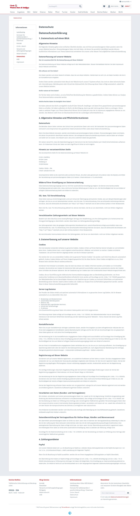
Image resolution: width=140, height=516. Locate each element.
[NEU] (29, 12)
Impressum (20, 62)
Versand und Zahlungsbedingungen (24, 50)
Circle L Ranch (21, 46)
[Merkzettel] (104, 6)
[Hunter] (73, 12)
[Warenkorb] (125, 6)
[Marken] (113, 12)
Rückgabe (42, 490)
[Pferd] (57, 12)
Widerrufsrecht (22, 54)
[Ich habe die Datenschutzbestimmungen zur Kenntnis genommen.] (101, 496)
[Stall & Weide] (83, 12)
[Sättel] (35, 12)
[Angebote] (21, 12)
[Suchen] (80, 6)
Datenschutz (21, 56)
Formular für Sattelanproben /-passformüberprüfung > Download (24, 37)
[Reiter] (50, 12)
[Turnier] (65, 12)
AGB (18, 59)
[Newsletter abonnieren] (128, 493)
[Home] (12, 12)
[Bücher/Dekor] (102, 12)
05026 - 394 (14, 490)
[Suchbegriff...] (65, 6)
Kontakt (19, 43)
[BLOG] (120, 12)
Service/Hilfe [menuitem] (125, 2)
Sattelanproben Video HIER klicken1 (81, 483)
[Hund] (92, 12)
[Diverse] (43, 12)
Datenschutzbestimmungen (120, 497)
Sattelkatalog (21, 32)
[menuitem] (65, 7)
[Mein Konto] (113, 6)
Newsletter (42, 485)
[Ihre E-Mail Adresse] (113, 493)
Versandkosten (66, 507)
